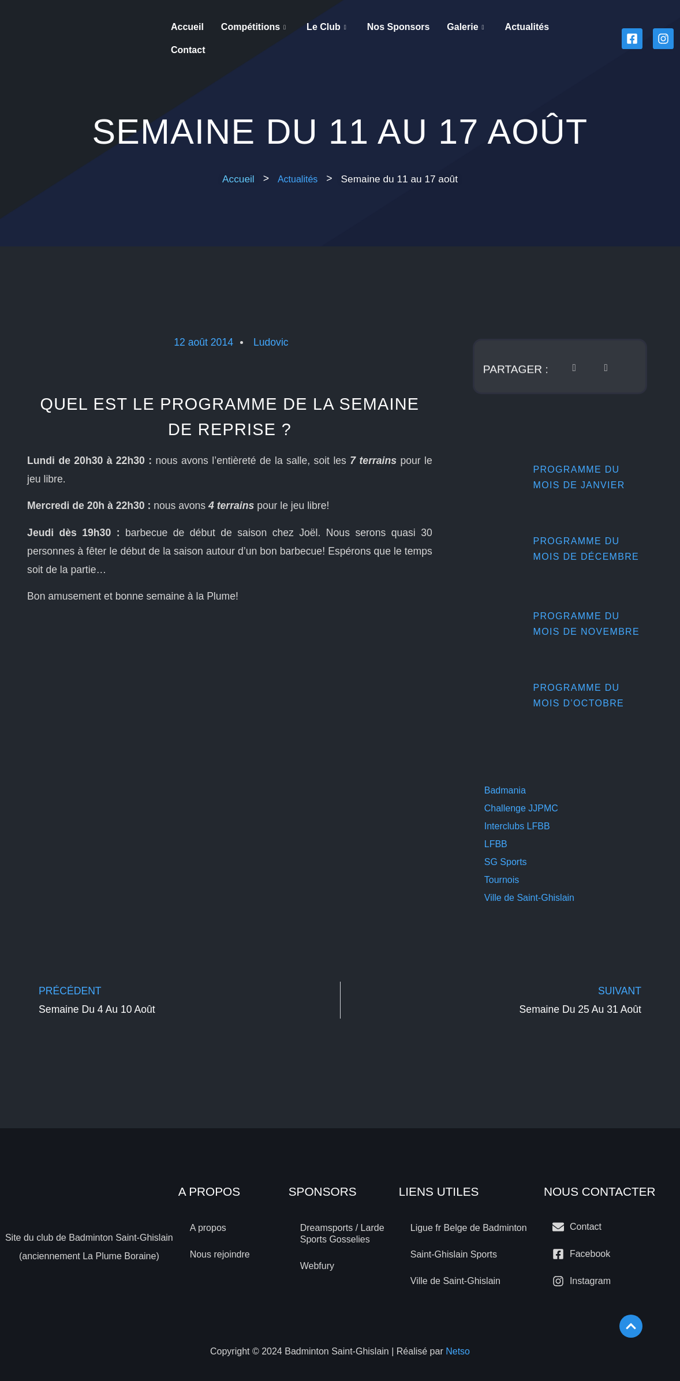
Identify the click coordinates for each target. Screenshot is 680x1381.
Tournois (501, 880)
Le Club (326, 27)
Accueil (187, 27)
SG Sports (505, 862)
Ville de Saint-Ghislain (529, 898)
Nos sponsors (398, 27)
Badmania (505, 790)
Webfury (317, 1266)
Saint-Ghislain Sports (453, 1254)
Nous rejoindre (220, 1254)
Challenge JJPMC (521, 808)
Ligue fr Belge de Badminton (468, 1228)
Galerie (465, 27)
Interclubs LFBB (517, 826)
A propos (208, 1228)
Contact (188, 50)
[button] (399, 179)
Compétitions (253, 27)
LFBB (495, 844)
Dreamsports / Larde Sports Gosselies (342, 1233)
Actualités (527, 27)
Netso (458, 1351)
